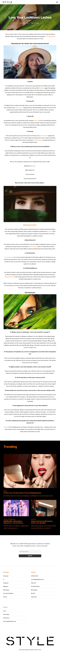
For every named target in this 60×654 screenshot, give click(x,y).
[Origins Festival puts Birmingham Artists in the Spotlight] (43, 514)
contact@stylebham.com (37, 579)
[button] (57, 2)
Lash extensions (9, 257)
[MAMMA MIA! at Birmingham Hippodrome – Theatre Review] (16, 514)
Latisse (50, 231)
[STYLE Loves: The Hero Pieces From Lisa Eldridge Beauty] (30, 475)
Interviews (33, 519)
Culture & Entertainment (9, 519)
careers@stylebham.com (9, 621)
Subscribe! (34, 597)
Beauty (30, 11)
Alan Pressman (33, 246)
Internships (6, 614)
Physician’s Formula (10, 277)
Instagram (5, 583)
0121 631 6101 (34, 576)
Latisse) (33, 166)
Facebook (5, 576)
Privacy (5, 597)
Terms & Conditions (8, 593)
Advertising (6, 590)
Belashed (41, 88)
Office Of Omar (38, 649)
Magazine (5, 586)
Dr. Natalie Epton (38, 140)
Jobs (4, 611)
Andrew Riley (24, 23)
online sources (19, 107)
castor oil (36, 120)
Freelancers (6, 618)
